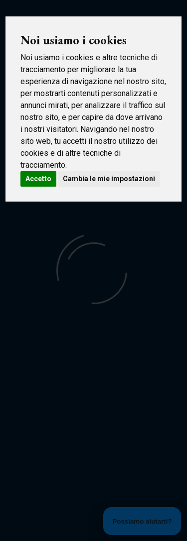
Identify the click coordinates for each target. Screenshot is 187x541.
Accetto (38, 179)
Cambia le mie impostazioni (109, 179)
